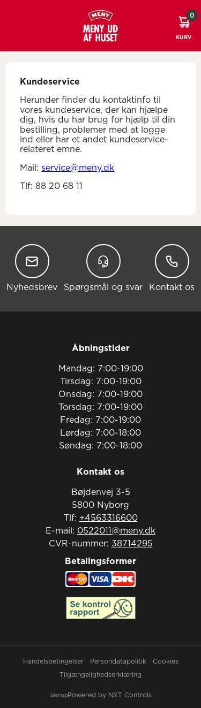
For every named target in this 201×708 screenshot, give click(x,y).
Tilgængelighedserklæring (100, 675)
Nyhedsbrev (31, 268)
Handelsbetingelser (53, 661)
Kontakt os (172, 268)
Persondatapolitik (118, 661)
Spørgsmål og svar (103, 268)
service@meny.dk (77, 168)
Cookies (165, 661)
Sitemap (59, 696)
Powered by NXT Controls (110, 695)
